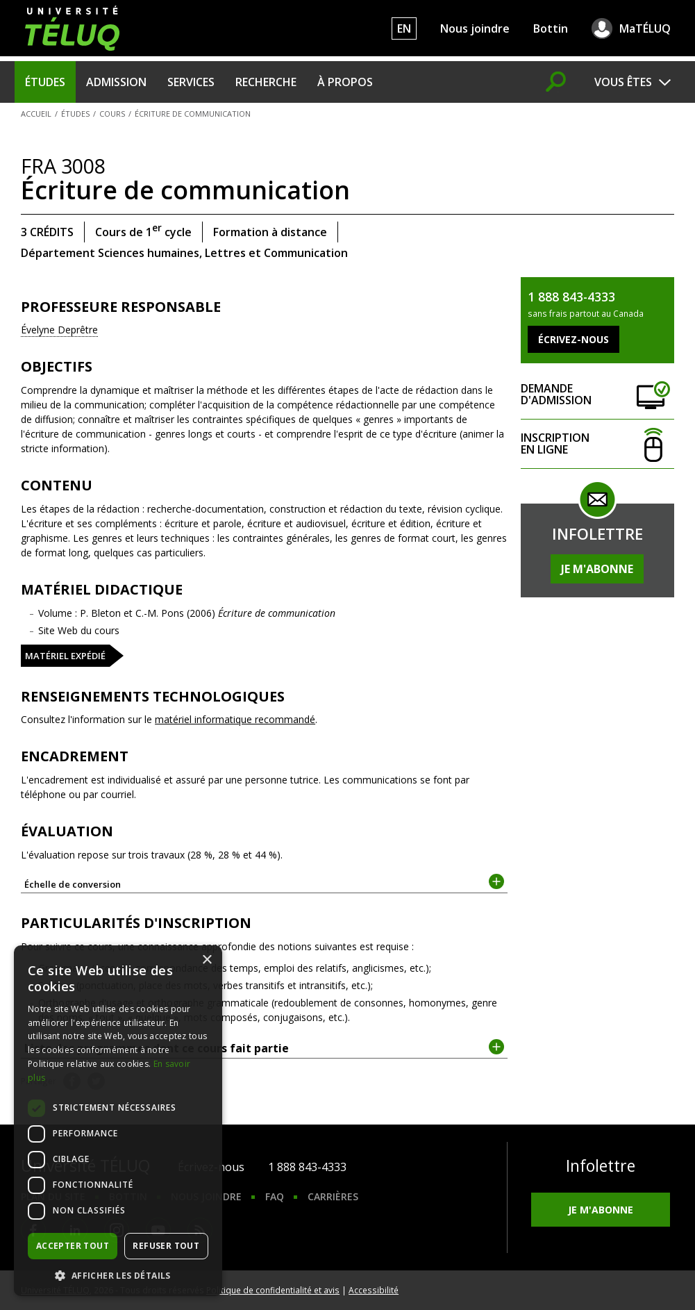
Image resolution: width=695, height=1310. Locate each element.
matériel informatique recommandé (235, 719)
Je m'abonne (597, 569)
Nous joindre (475, 28)
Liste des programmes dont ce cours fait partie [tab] (264, 1047)
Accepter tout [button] (72, 1246)
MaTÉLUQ (645, 28)
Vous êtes (623, 82)
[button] (118, 1275)
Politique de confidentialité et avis (273, 1289)
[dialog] (118, 1120)
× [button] (206, 960)
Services (191, 82)
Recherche (265, 82)
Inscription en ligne (597, 444)
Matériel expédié (65, 655)
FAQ (274, 1196)
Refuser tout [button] (166, 1246)
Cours (112, 113)
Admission (116, 82)
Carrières (333, 1196)
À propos (345, 82)
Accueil (36, 113)
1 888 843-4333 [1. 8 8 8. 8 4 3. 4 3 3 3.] (307, 1167)
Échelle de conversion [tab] (264, 883)
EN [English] (404, 28)
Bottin (550, 28)
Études (45, 82)
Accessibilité (374, 1289)
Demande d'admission (597, 395)
